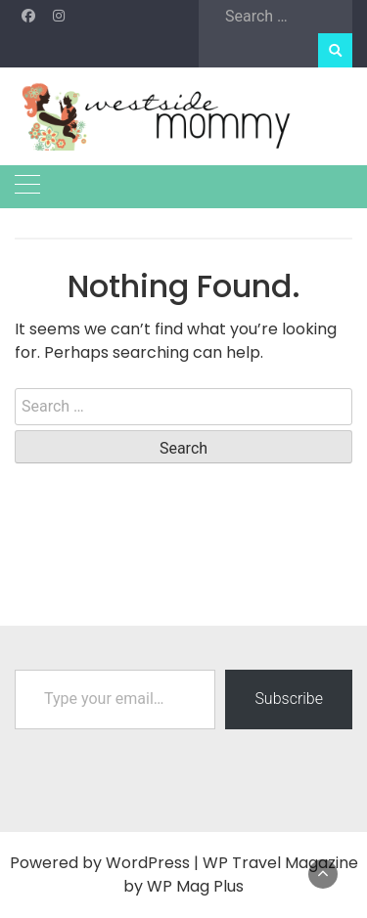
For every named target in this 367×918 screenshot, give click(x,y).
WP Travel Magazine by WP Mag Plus (240, 874)
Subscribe (288, 698)
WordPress (148, 863)
